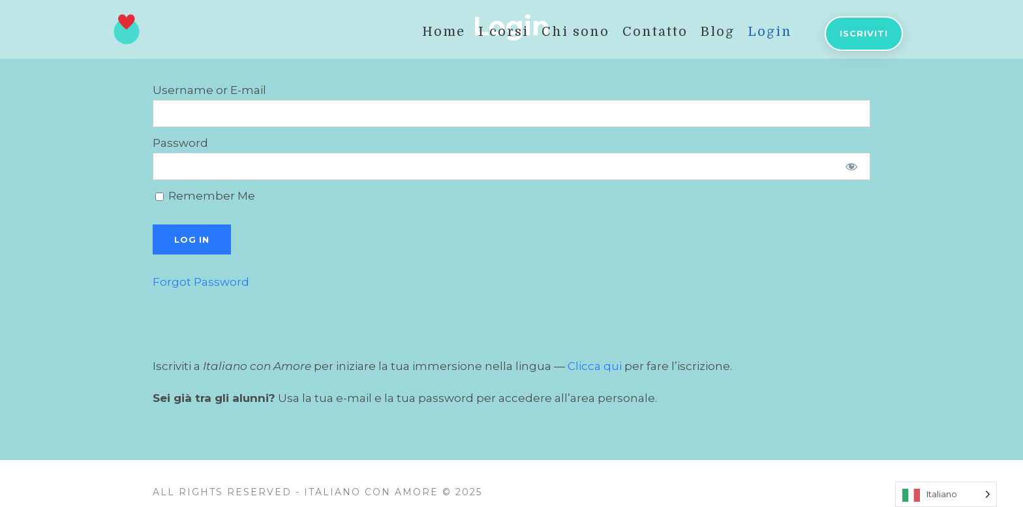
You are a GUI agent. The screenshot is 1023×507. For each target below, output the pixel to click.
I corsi (503, 31)
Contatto (655, 31)
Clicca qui (595, 366)
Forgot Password (201, 281)
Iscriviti (864, 33)
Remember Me (205, 195)
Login (770, 31)
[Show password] (851, 166)
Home (443, 31)
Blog (718, 31)
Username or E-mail (209, 90)
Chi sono (575, 31)
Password (180, 142)
